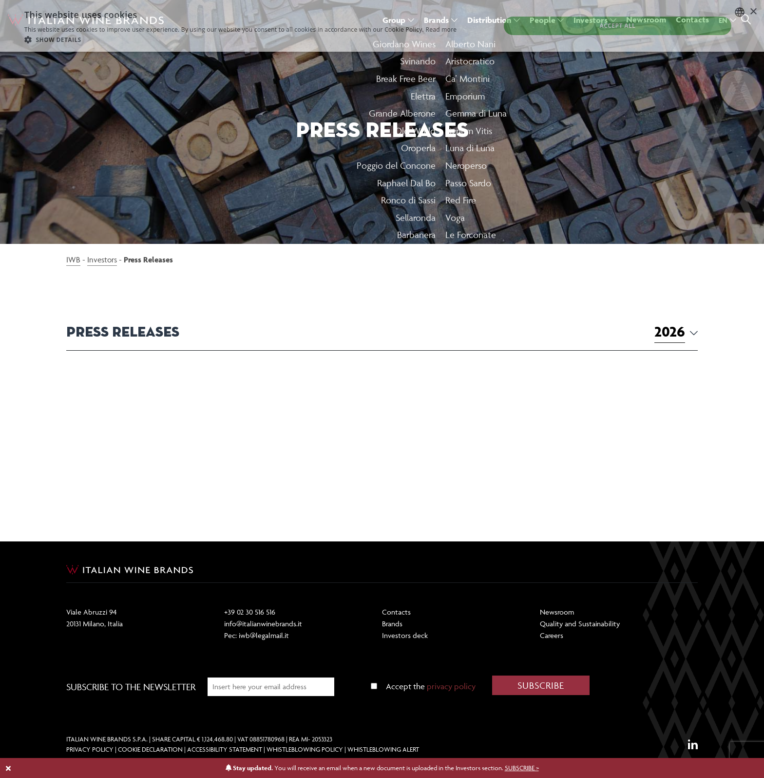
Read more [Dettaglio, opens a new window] (441, 29)
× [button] (753, 12)
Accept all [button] (618, 25)
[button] (240, 39)
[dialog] (382, 26)
